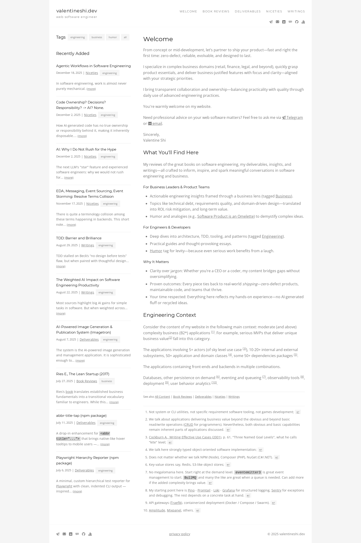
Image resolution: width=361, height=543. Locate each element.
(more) (91, 89)
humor (113, 37)
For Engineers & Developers (166, 227)
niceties (274, 11)
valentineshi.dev (76, 11)
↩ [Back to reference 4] (260, 449)
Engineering (272, 236)
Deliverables (89, 339)
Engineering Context (169, 315)
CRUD (188, 424)
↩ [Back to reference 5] (276, 457)
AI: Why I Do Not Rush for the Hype (86, 149)
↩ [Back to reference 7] (210, 482)
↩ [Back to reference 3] (170, 442)
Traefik (176, 502)
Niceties (92, 73)
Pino (191, 490)
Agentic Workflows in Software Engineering (93, 66)
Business (283, 196)
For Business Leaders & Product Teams (176, 187)
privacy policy (179, 533)
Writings (87, 245)
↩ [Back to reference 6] (228, 464)
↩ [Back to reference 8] (248, 495)
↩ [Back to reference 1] (298, 412)
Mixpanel (174, 510)
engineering (77, 37)
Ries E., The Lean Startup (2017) (82, 374)
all (125, 37)
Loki (216, 490)
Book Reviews (86, 381)
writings (296, 11)
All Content (162, 396)
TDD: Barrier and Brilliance (79, 238)
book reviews (216, 11)
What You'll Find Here (170, 152)
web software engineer (76, 17)
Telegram (294, 117)
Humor (156, 250)
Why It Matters (156, 262)
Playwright (64, 485)
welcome (188, 11)
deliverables (248, 11)
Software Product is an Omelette (225, 216)
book (69, 391)
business (97, 37)
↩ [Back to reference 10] (197, 510)
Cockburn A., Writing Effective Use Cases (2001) (185, 437)
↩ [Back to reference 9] (273, 502)
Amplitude (157, 510)
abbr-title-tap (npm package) (81, 415)
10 (214, 382)
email (157, 123)
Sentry (276, 490)
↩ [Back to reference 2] (228, 429)
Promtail (204, 490)
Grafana (228, 490)
